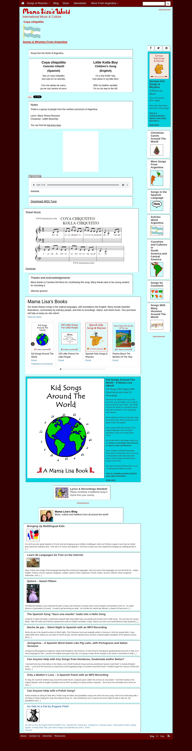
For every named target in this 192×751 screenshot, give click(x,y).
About (23, 736)
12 (84, 369)
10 (80, 369)
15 (91, 369)
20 (102, 369)
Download (35, 191)
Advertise (47, 736)
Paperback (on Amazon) (42, 364)
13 (86, 369)
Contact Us (34, 736)
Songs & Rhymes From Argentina (45, 41)
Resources (59, 736)
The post (28, 730)
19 (99, 369)
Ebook (34, 360)
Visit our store (34, 317)
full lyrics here (54, 125)
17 (95, 369)
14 (89, 369)
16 (93, 369)
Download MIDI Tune (44, 201)
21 (104, 369)
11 (82, 369)
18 (97, 369)
